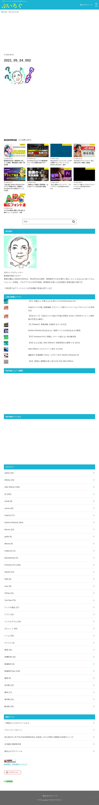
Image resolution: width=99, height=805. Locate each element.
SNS (7, 579)
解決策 (9, 706)
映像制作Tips (12, 671)
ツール (9, 636)
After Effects (12, 487)
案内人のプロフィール (86, 4)
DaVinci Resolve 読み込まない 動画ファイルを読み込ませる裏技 (54, 330)
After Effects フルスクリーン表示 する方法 (45, 349)
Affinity (9, 480)
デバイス (9, 643)
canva (8, 508)
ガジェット (10, 629)
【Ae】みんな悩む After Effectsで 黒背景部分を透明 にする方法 (54, 343)
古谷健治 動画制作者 (12, 744)
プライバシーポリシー (13, 730)
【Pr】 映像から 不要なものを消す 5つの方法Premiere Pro (52, 301)
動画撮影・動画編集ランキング (15, 764)
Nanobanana (11, 558)
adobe (9, 473)
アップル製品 (11, 607)
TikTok (9, 593)
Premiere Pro (12, 565)
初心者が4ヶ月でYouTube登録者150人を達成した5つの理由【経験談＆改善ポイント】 (39, 737)
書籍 (7, 678)
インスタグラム (12, 621)
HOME (5, 12)
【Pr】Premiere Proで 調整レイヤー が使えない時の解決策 (52, 337)
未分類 (9, 685)
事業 (8, 650)
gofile (8, 537)
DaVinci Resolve (13, 522)
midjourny (9, 551)
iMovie (8, 544)
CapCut (9, 515)
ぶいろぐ (12, 6)
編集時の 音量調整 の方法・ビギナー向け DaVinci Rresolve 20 (53, 355)
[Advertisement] (49, 33)
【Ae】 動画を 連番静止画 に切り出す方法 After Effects (50, 361)
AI (7, 494)
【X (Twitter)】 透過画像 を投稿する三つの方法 (47, 324)
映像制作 (9, 664)
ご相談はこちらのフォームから (16, 723)
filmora (9, 529)
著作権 (9, 699)
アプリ (9, 614)
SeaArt (9, 572)
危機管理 (10, 657)
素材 (8, 692)
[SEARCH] (96, 5)
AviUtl (8, 501)
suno (7, 586)
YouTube (10, 600)
